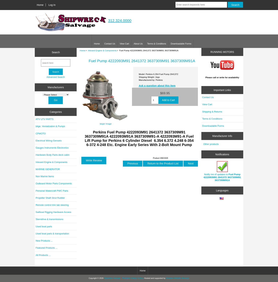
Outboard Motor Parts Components (54, 183)
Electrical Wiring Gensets (49, 140)
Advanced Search (55, 77)
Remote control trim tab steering (52, 205)
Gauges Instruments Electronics (52, 147)
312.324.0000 (119, 20)
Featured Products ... (46, 247)
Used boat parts (44, 226)
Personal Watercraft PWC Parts (52, 190)
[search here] (55, 63)
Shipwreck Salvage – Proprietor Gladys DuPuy (123, 278)
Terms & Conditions (156, 43)
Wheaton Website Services (177, 278)
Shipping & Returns (212, 111)
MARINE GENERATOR (48, 169)
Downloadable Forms (181, 43)
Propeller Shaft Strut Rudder (50, 198)
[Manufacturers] (55, 94)
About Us (138, 43)
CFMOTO (41, 133)
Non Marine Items (45, 176)
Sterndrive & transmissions (49, 219)
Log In (52, 4)
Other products (211, 144)
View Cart (124, 43)
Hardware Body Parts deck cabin (53, 154)
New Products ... (44, 240)
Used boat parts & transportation (52, 233)
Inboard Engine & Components (102, 50)
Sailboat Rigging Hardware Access (53, 212)
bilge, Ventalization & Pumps (50, 126)
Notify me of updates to (222, 171)
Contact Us (109, 43)
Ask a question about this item (157, 85)
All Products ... (43, 255)
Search (56, 52)
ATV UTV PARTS (45, 119)
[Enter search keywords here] (201, 5)
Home (40, 4)
